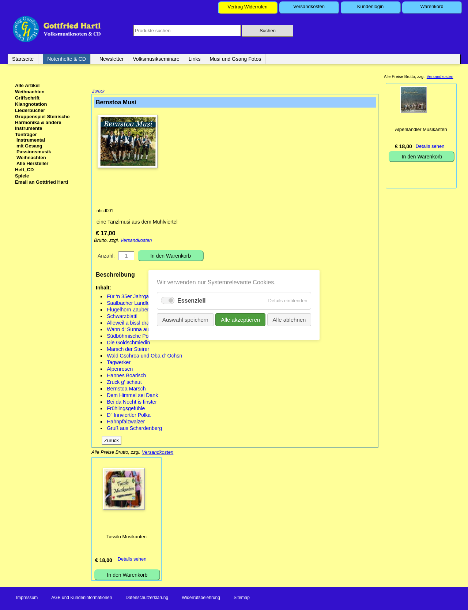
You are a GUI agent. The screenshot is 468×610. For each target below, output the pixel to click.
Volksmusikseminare (156, 59)
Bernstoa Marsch (126, 389)
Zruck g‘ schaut (124, 383)
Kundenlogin (370, 6)
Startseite (23, 59)
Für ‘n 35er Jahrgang (131, 297)
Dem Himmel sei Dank (132, 396)
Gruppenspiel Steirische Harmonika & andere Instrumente (42, 122)
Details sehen (132, 559)
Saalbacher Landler (129, 304)
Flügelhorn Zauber (128, 310)
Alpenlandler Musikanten (421, 129)
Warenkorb (431, 6)
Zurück (98, 92)
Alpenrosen (120, 370)
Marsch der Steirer (128, 350)
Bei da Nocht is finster (132, 402)
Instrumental (30, 140)
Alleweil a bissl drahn (131, 323)
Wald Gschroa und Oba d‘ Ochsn (144, 356)
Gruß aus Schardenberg (134, 429)
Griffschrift (27, 98)
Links (195, 59)
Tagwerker (119, 363)
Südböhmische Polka (131, 337)
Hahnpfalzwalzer (126, 422)
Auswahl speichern (185, 320)
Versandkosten (309, 6)
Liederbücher (30, 110)
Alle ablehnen (289, 320)
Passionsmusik (33, 151)
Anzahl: (106, 256)
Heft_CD (24, 169)
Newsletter (111, 59)
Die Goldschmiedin (128, 343)
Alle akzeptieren (240, 320)
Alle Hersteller (32, 163)
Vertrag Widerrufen (247, 7)
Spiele (22, 176)
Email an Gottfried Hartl (41, 182)
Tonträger (26, 134)
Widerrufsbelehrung (201, 598)
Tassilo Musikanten (126, 537)
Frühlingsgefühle (126, 409)
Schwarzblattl (122, 317)
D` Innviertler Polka (129, 416)
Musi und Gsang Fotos (235, 59)
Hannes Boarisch (126, 376)
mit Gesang (29, 146)
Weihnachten (30, 91)
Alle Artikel (27, 85)
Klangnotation (31, 104)
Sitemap (242, 598)
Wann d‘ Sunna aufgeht (134, 330)
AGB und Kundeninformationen (81, 598)
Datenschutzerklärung (146, 598)
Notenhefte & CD (66, 59)
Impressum (27, 598)
